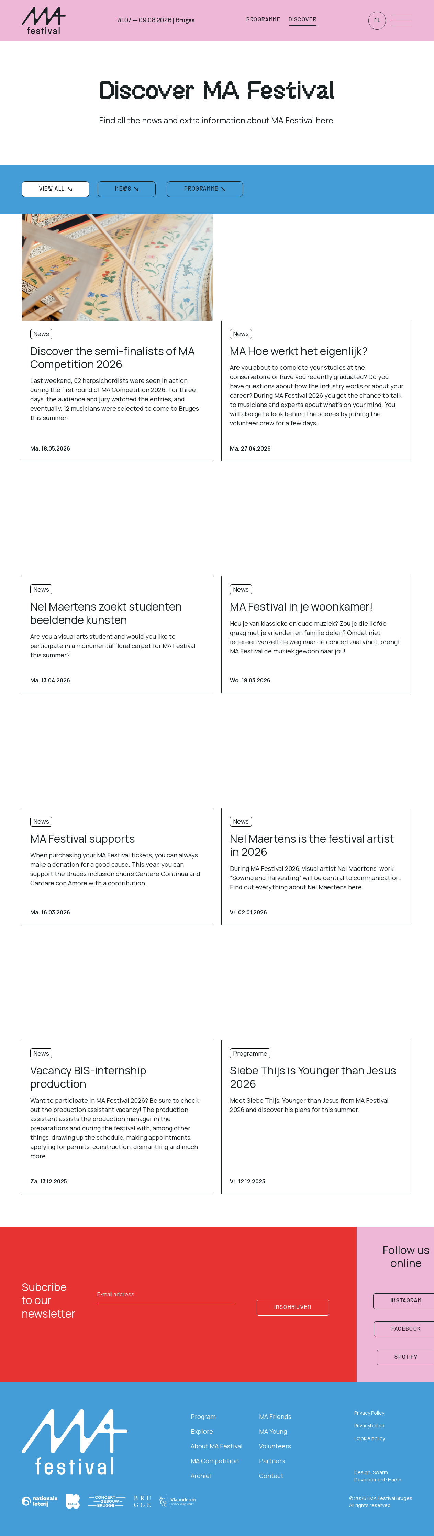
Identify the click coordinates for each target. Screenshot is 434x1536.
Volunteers (275, 1446)
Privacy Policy (369, 1413)
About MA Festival (217, 1446)
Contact (271, 1475)
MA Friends (275, 1416)
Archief (201, 1475)
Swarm (380, 1472)
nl (377, 20)
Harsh (394, 1479)
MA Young (273, 1431)
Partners (272, 1461)
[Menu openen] (401, 20)
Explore (202, 1431)
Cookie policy (369, 1438)
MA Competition (215, 1461)
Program (203, 1416)
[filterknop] (55, 189)
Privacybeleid (369, 1425)
